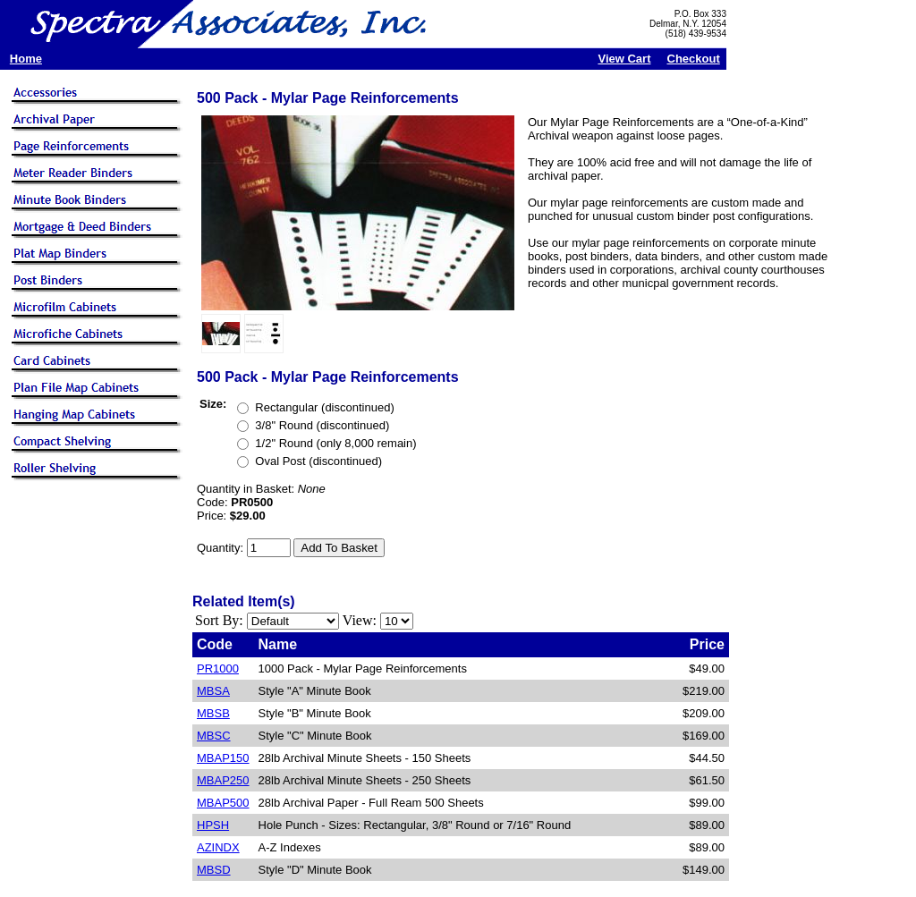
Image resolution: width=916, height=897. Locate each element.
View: (360, 620)
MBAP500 (223, 802)
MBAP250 (223, 780)
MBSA (213, 691)
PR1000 (218, 668)
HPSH (213, 825)
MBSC (214, 735)
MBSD (214, 869)
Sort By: (219, 620)
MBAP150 (223, 758)
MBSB (213, 713)
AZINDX (218, 847)
